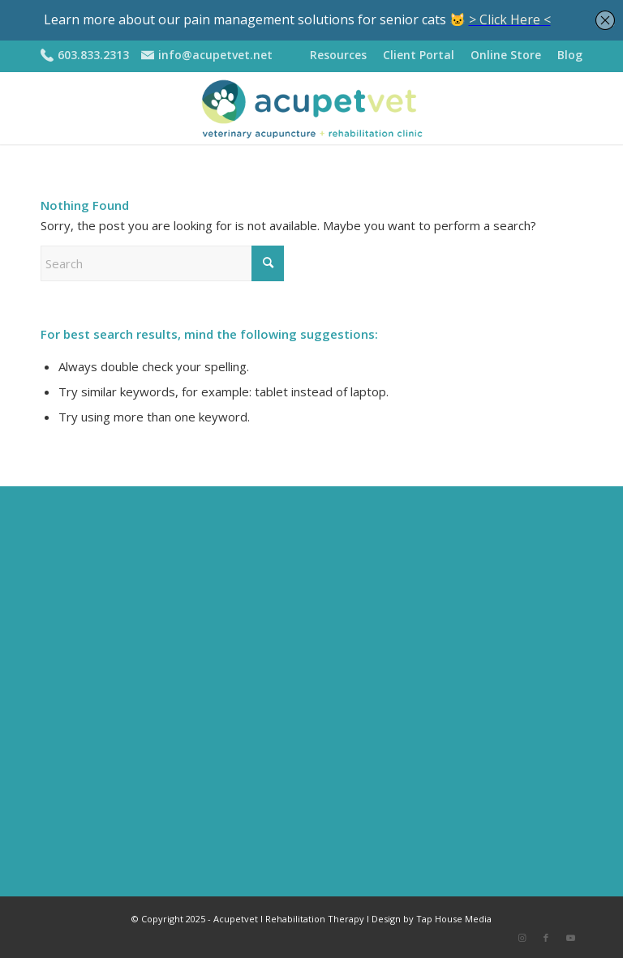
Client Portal (418, 54)
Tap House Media (454, 919)
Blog (569, 54)
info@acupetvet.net (215, 54)
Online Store (505, 54)
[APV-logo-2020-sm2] (311, 107)
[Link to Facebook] (546, 938)
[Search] (162, 263)
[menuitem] (338, 55)
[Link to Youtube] (570, 938)
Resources (338, 54)
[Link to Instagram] (521, 938)
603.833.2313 (93, 54)
